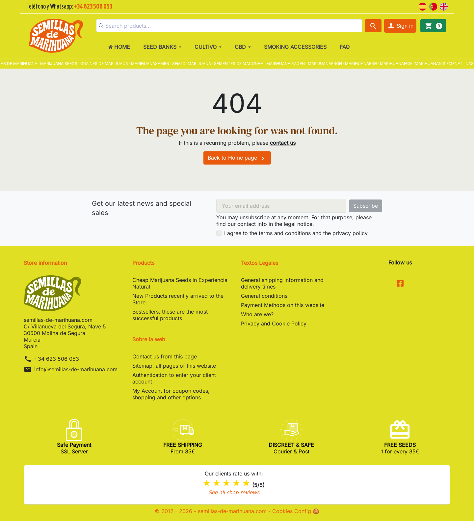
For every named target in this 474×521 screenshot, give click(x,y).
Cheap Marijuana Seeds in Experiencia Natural (179, 283)
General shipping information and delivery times (282, 283)
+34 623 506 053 (56, 358)
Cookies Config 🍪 (295, 511)
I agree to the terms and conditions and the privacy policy (296, 233)
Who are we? (257, 314)
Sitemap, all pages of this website (174, 365)
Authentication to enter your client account (174, 378)
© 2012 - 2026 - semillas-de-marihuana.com (211, 511)
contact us (283, 142)
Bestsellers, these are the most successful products (170, 315)
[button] (400, 26)
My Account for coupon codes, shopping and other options (171, 394)
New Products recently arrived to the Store (178, 299)
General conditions (264, 295)
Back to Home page (237, 158)
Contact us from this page (164, 356)
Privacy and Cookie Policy (273, 323)
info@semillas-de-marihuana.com (76, 369)
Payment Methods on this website (282, 305)
